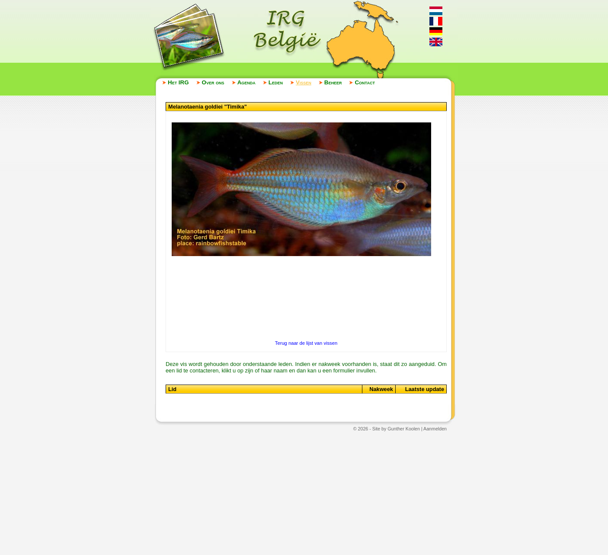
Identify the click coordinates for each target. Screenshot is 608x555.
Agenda (246, 82)
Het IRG (178, 82)
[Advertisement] (304, 492)
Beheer (333, 82)
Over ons (213, 82)
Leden (276, 82)
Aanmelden (435, 428)
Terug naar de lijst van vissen (306, 343)
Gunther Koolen (403, 428)
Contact (364, 82)
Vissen (303, 82)
